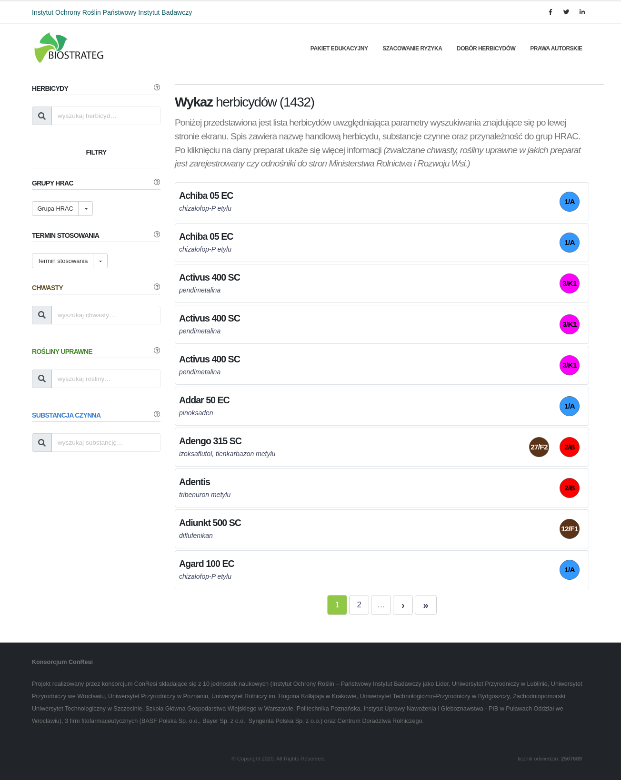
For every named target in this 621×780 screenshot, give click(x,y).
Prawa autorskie (556, 48)
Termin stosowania (62, 260)
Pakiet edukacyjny (339, 48)
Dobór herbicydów (486, 48)
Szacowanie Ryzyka (412, 48)
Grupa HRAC (55, 208)
